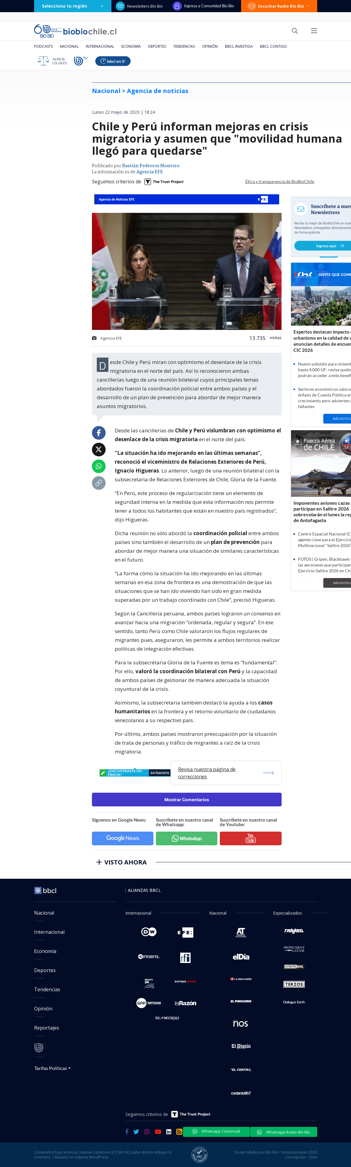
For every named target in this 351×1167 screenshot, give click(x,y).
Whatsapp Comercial (216, 1131)
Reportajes (46, 1027)
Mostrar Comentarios (186, 799)
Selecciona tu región (73, 6)
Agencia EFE (149, 172)
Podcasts (43, 46)
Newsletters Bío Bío (139, 6)
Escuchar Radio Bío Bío (279, 6)
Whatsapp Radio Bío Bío (283, 1132)
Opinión (210, 46)
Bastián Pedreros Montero (151, 166)
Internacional (100, 46)
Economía (131, 46)
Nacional (69, 46)
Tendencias (184, 46)
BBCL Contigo (273, 46)
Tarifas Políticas (50, 1068)
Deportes (157, 46)
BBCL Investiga (239, 46)
